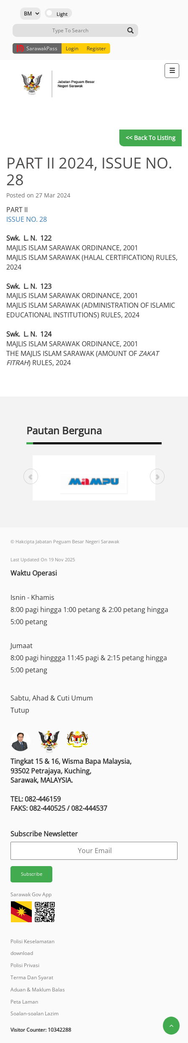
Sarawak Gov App (31, 894)
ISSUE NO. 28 (26, 219)
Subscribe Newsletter (44, 833)
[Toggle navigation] (172, 70)
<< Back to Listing (150, 138)
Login (72, 48)
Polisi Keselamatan (32, 941)
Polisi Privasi (24, 965)
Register (96, 48)
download (21, 953)
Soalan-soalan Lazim (34, 1013)
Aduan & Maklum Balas (37, 989)
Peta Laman (24, 1001)
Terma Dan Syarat (31, 977)
